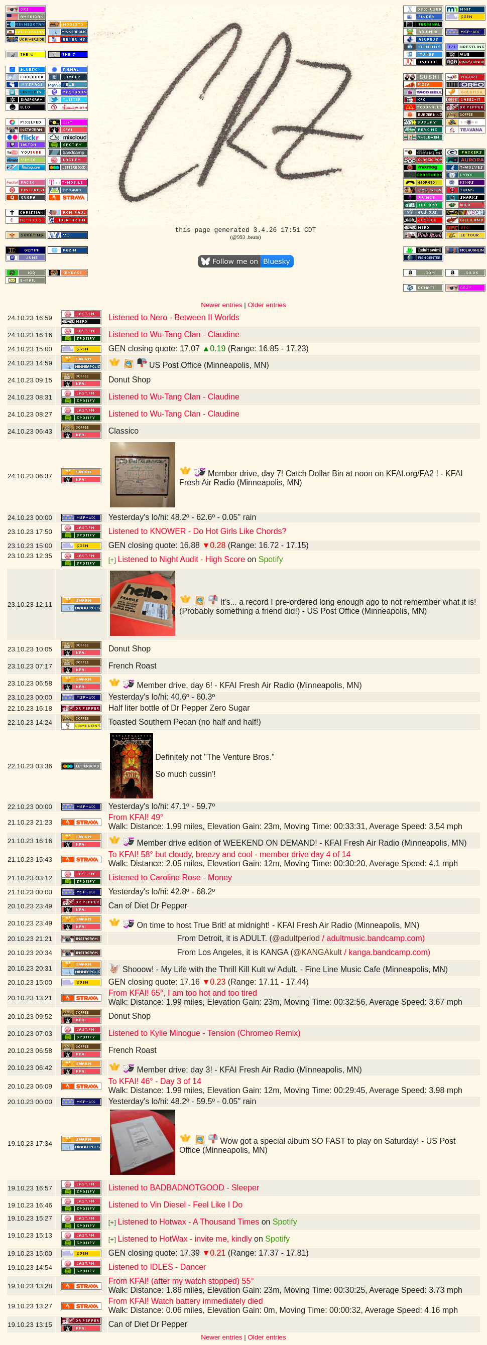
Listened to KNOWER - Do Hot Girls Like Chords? (197, 531)
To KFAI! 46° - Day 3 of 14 (154, 1081)
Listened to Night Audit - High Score (181, 559)
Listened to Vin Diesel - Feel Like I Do (175, 1204)
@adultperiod (296, 938)
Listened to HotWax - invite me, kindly (185, 1239)
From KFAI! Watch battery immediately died (185, 1301)
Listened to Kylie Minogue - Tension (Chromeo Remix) (204, 1033)
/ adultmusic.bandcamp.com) (372, 938)
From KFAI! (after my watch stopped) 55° (181, 1281)
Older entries (267, 305)
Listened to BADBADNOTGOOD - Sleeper (184, 1187)
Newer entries (221, 305)
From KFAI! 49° (136, 817)
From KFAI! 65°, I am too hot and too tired (182, 993)
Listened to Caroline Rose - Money (170, 877)
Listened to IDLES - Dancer (157, 1267)
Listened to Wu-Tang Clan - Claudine (173, 334)
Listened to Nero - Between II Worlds (173, 317)
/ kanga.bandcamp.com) (386, 952)
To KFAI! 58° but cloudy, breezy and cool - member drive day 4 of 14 (229, 854)
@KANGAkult (317, 952)
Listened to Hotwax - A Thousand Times (189, 1222)
